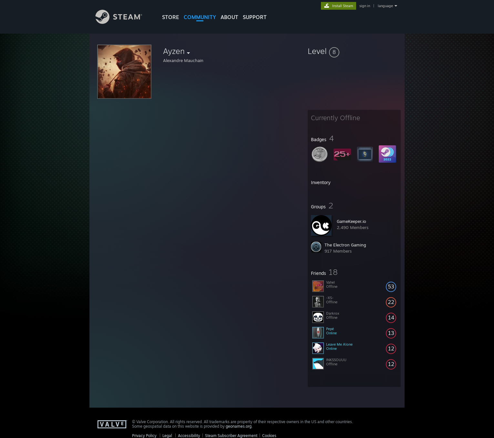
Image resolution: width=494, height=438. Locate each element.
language (385, 6)
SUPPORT (255, 17)
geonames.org (239, 426)
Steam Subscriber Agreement (231, 435)
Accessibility (189, 435)
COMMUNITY (200, 17)
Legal (167, 435)
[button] (354, 51)
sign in (364, 6)
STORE (170, 17)
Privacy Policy (144, 435)
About (229, 17)
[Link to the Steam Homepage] (123, 22)
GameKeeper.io (351, 221)
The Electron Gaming (345, 244)
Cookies (269, 435)
